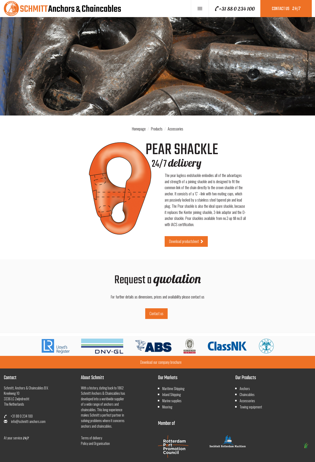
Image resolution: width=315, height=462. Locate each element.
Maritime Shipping (173, 388)
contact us (286, 8)
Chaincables (247, 394)
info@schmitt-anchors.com (24, 421)
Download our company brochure (161, 362)
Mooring (167, 406)
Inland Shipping (171, 394)
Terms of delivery (91, 437)
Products (157, 129)
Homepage (139, 129)
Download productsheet (186, 241)
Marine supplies (172, 400)
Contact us (156, 313)
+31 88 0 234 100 (234, 9)
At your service (16, 437)
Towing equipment (251, 406)
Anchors (245, 388)
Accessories (175, 129)
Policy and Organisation (95, 443)
